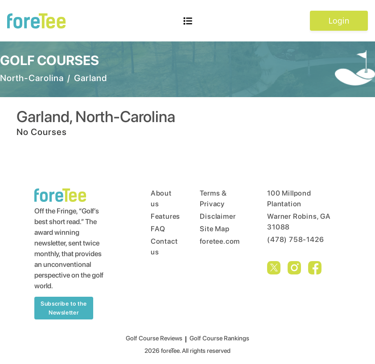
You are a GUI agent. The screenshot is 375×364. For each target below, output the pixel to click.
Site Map (214, 229)
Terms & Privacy (213, 198)
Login (338, 20)
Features (158, 216)
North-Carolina (32, 78)
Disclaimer (216, 216)
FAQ (158, 229)
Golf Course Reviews (154, 338)
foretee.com (216, 241)
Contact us (158, 246)
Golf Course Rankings (219, 338)
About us (158, 198)
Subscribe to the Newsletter (64, 308)
